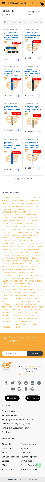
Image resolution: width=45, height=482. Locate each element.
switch (24, 244)
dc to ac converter (24, 307)
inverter (17, 290)
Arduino (16, 315)
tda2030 (6, 327)
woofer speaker (10, 261)
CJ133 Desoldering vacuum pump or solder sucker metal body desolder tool (31, 144)
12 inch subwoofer (19, 218)
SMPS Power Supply (29, 267)
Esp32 (39, 281)
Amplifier (7, 215)
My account (7, 469)
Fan (5, 255)
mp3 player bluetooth (24, 278)
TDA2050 (33, 324)
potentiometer (10, 244)
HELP (4, 452)
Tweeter (20, 275)
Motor (31, 246)
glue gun (7, 318)
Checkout (25, 452)
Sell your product (10, 457)
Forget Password (29, 465)
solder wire (8, 321)
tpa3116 (6, 290)
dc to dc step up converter (28, 252)
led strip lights (10, 226)
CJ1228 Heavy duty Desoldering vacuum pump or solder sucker (12, 107)
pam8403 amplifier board (21, 264)
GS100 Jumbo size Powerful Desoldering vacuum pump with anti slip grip (32, 108)
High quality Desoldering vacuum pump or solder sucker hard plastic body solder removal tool (12, 145)
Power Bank (23, 313)
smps (32, 295)
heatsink (7, 304)
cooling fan (20, 295)
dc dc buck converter (20, 255)
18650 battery (32, 223)
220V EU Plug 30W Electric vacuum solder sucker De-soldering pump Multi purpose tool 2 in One (12, 35)
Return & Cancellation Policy (15, 428)
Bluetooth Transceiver (26, 318)
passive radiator (25, 321)
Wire (5, 235)
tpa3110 (6, 324)
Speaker (5, 198)
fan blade (18, 301)
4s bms (17, 327)
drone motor (20, 304)
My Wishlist (26, 461)
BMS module (27, 241)
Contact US (7, 448)
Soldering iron (34, 200)
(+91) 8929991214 (31, 366)
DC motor (14, 235)
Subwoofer (18, 200)
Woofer (25, 226)
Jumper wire (8, 313)
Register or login (29, 444)
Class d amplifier (29, 203)
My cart (24, 448)
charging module (11, 241)
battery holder (26, 272)
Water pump (26, 261)
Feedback (6, 432)
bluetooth (8, 275)
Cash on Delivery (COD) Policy (16, 423)
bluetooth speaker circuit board (18, 269)
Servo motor (29, 315)
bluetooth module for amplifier (18, 281)
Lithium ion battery (22, 298)
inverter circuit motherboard (18, 284)
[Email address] (14, 353)
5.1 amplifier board (19, 258)
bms (20, 232)
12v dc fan (7, 252)
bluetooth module (21, 198)
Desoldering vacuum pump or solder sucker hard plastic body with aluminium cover (32, 34)
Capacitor (7, 295)
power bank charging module (16, 206)
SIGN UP (34, 353)
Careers (5, 461)
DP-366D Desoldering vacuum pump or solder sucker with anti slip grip (32, 72)
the (36, 287)
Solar (34, 258)
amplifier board (10, 203)
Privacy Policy (8, 411)
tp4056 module (19, 324)
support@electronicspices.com (30, 374)
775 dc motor (18, 229)
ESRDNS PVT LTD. (15, 479)
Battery (18, 215)
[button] (31, 3)
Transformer (9, 272)
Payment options (29, 457)
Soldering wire (18, 310)
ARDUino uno (34, 310)
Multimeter (17, 223)
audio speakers (32, 232)
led (31, 212)
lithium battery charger (14, 212)
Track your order (29, 469)
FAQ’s (4, 465)
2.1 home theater (25, 209)
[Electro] (14, 3)
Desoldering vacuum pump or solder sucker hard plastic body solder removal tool (12, 72)
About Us (6, 444)
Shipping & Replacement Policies (18, 419)
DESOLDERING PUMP (11, 29)
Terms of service (10, 415)
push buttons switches (24, 293)
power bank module (22, 238)
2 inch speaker (33, 301)
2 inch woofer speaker (28, 249)
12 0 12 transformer (22, 287)
